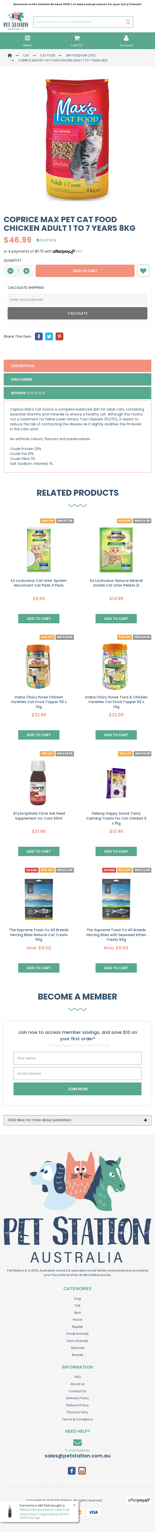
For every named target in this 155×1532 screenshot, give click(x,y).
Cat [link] (77, 1305)
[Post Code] (77, 300)
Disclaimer (21, 379)
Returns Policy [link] (78, 1405)
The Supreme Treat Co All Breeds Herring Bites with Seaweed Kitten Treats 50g (116, 934)
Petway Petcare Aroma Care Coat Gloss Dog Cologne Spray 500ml (45, 1512)
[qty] (18, 271)
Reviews (28, 393)
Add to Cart (85, 270)
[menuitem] (39, 336)
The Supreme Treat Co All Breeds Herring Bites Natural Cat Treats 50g (39, 934)
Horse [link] (77, 1319)
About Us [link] (77, 1384)
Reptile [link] (77, 1326)
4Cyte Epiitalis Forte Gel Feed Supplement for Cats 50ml (39, 816)
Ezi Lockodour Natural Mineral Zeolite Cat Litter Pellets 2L (116, 583)
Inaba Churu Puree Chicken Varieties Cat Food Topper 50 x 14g (39, 702)
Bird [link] (77, 1312)
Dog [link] (77, 1298)
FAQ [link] (77, 1377)
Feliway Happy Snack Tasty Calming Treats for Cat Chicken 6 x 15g (116, 818)
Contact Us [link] (77, 1391)
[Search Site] (128, 22)
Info (79, 251)
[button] (143, 271)
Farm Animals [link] (77, 1340)
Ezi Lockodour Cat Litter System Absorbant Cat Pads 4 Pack (39, 583)
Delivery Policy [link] (77, 1398)
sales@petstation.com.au (78, 1455)
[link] (72, 1470)
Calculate (77, 313)
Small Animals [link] (77, 1333)
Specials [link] (78, 1347)
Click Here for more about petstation (39, 1120)
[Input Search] (78, 22)
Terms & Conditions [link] (77, 1419)
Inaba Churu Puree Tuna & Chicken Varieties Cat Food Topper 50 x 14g (116, 702)
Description (22, 365)
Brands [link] (77, 1355)
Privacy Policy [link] (77, 1412)
